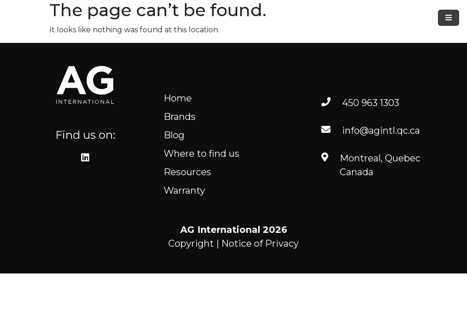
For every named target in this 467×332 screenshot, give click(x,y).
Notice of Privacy (260, 243)
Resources (187, 172)
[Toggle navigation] (448, 18)
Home (178, 98)
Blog (174, 135)
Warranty (184, 190)
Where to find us (201, 153)
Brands (179, 116)
